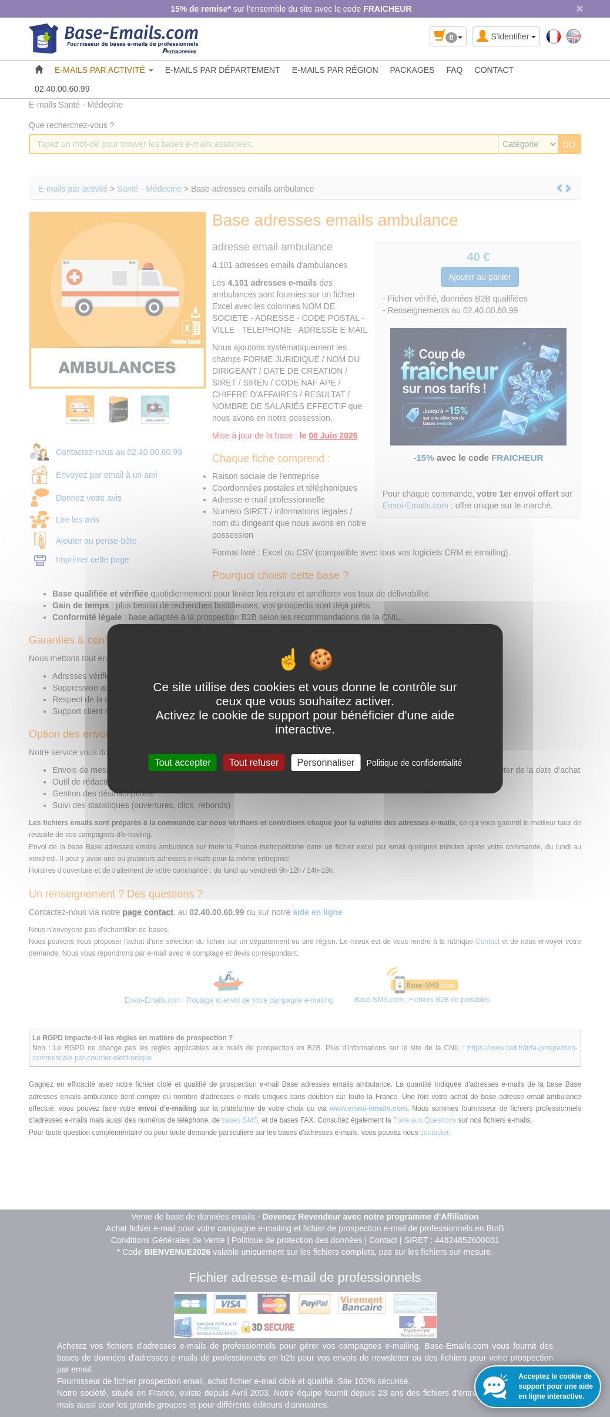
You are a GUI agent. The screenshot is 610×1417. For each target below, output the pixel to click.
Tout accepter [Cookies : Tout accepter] (183, 762)
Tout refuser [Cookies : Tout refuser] (254, 762)
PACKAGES (412, 70)
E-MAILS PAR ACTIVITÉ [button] (104, 70)
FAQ (455, 70)
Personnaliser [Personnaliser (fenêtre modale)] (326, 762)
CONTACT (494, 70)
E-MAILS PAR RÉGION (335, 70)
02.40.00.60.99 (62, 88)
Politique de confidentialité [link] (414, 762)
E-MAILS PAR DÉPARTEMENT (222, 70)
